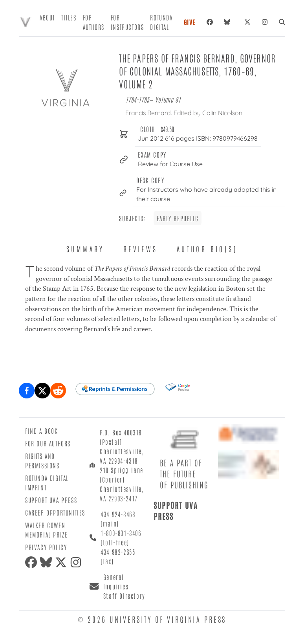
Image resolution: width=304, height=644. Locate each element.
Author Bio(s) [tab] (207, 248)
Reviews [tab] (140, 248)
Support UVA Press (51, 500)
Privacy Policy (46, 547)
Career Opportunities (55, 512)
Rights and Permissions (42, 460)
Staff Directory (124, 596)
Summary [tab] (85, 248)
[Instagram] (265, 22)
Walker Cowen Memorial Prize (46, 529)
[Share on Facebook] (27, 390)
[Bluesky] (228, 22)
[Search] (282, 22)
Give (190, 22)
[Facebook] (210, 22)
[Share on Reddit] (58, 390)
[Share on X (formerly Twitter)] (42, 390)
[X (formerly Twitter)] (247, 22)
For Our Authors (48, 443)
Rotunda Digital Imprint (47, 482)
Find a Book (41, 431)
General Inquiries (115, 581)
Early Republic (177, 218)
